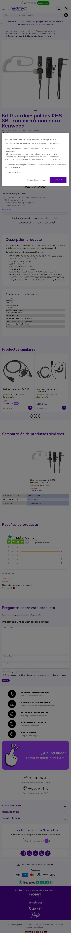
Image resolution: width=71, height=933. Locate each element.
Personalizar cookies (36, 180)
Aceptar (58, 180)
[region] (35, 159)
